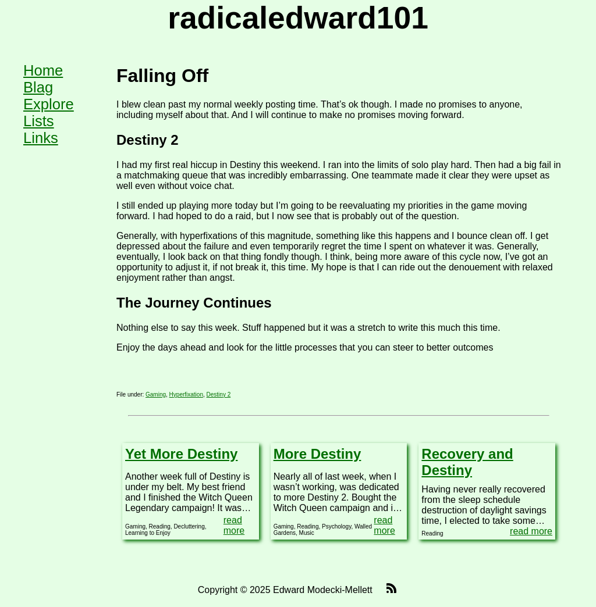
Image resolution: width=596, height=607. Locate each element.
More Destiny (317, 454)
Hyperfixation (186, 394)
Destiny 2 (219, 394)
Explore (48, 104)
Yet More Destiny (181, 454)
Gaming (156, 394)
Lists (38, 121)
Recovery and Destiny (467, 462)
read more (234, 525)
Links (40, 138)
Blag (38, 87)
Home (43, 70)
